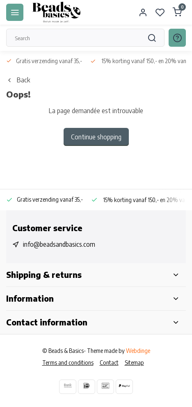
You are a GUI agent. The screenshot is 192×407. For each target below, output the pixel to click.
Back (18, 80)
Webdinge (138, 350)
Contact (109, 362)
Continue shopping (96, 137)
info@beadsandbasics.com (59, 244)
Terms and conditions (68, 362)
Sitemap (134, 362)
